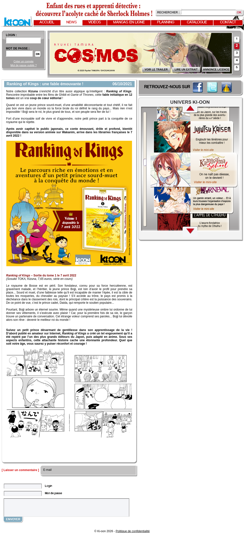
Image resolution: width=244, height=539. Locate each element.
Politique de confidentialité (133, 531)
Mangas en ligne (129, 22)
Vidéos (94, 22)
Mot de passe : (18, 48)
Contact (228, 22)
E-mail (46, 470)
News (71, 22)
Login (48, 486)
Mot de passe (53, 493)
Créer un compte (24, 61)
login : (11, 35)
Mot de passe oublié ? (23, 65)
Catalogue (197, 22)
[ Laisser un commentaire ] (20, 470)
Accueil (47, 22)
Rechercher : (168, 12)
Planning (165, 22)
